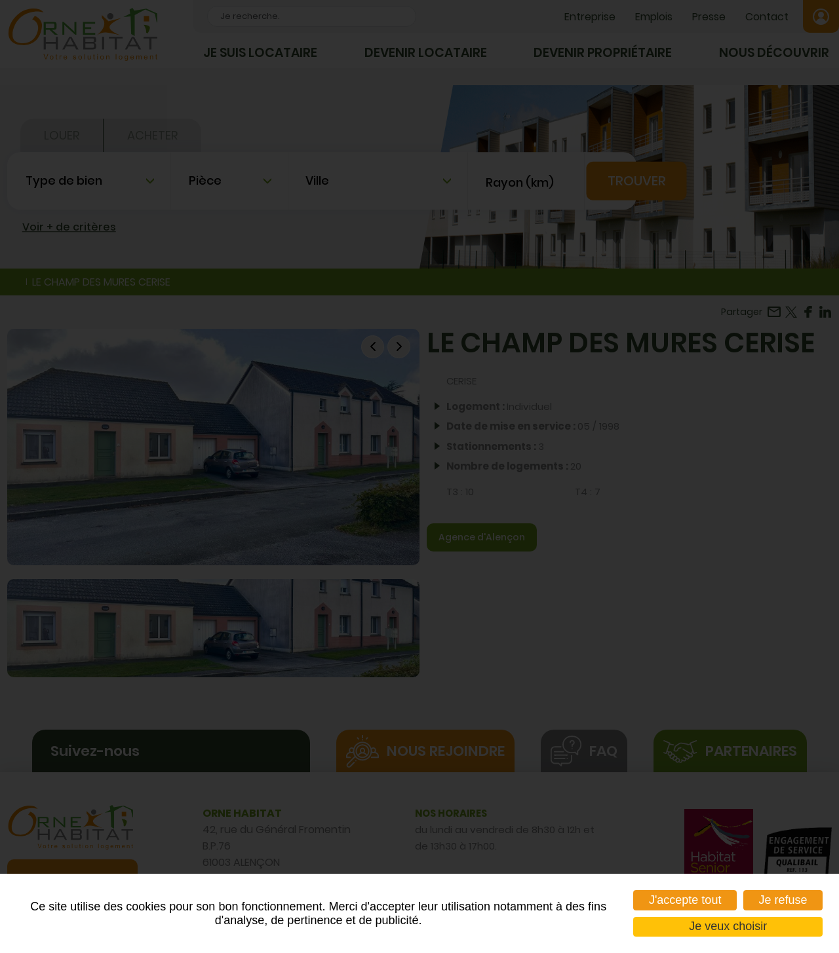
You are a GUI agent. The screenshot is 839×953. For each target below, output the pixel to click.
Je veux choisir (728, 926)
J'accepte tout (685, 899)
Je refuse (782, 899)
